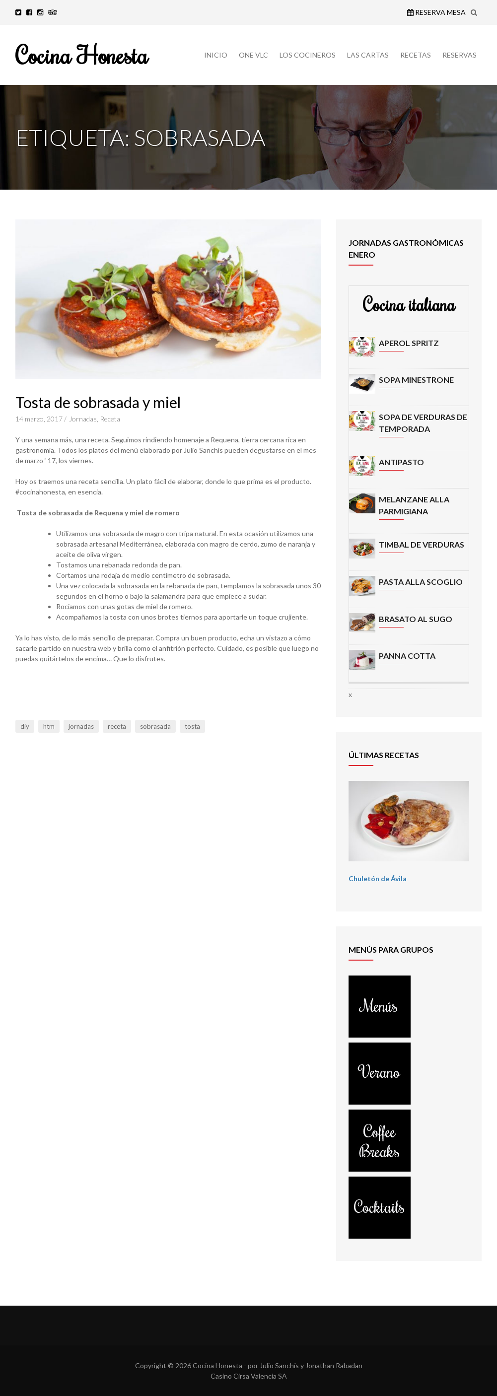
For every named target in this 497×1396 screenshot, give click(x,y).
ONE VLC (253, 55)
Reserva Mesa (436, 12)
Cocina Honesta (81, 55)
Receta (110, 419)
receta (117, 726)
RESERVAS (459, 55)
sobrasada (155, 726)
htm (49, 726)
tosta (192, 726)
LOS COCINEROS (308, 55)
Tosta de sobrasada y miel (98, 402)
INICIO (215, 55)
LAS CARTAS (368, 55)
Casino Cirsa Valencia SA (249, 1376)
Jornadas (83, 419)
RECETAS (415, 55)
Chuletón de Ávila (378, 878)
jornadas (81, 726)
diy (24, 726)
